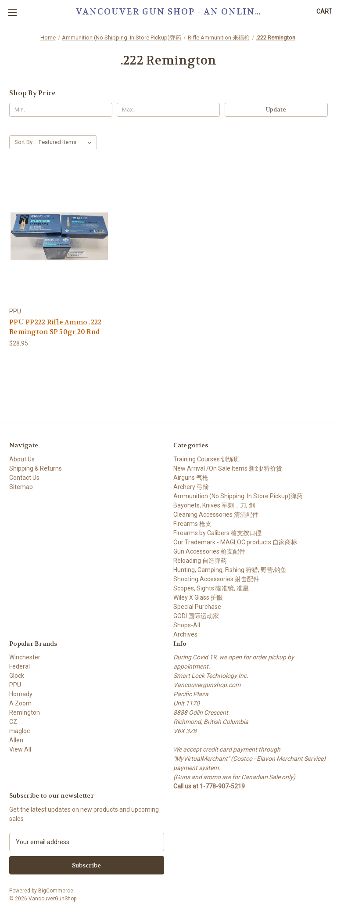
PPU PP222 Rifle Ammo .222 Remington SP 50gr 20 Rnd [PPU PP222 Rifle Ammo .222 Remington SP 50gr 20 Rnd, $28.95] (55, 327)
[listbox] (67, 142)
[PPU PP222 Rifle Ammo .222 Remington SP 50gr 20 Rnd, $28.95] (59, 236)
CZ (13, 721)
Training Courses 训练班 (206, 459)
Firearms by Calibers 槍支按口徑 (217, 532)
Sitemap (21, 486)
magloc (19, 730)
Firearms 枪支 (192, 523)
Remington (24, 712)
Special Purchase (197, 606)
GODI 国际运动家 (196, 615)
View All (20, 749)
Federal (19, 666)
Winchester (24, 657)
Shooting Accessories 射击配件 (216, 579)
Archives (185, 634)
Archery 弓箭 (191, 486)
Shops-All (186, 625)
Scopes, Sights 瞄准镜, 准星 (211, 588)
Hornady (20, 694)
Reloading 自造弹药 (200, 560)
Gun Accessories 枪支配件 (209, 551)
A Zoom (20, 703)
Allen (16, 740)
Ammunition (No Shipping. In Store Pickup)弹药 (238, 496)
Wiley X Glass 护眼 (198, 597)
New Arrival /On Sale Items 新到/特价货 (227, 468)
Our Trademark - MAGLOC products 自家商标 (235, 542)
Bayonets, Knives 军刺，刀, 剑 (214, 505)
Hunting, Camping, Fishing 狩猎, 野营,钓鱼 (230, 569)
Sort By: (24, 142)
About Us (22, 459)
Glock (16, 675)
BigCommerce (55, 891)
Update (276, 109)
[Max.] (168, 110)
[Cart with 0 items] (324, 11)
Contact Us (24, 477)
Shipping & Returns (35, 468)
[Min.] (60, 110)
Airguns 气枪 (190, 477)
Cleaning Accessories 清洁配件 (215, 514)
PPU (15, 684)
